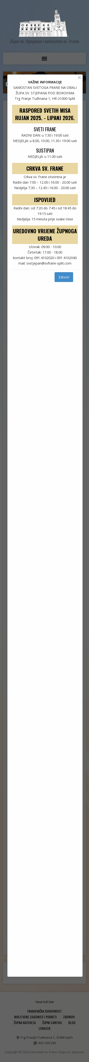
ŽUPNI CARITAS (52, 1022)
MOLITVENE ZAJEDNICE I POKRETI (35, 1016)
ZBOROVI (69, 1016)
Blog (71, 1022)
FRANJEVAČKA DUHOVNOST (44, 1011)
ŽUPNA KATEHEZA (25, 1022)
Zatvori (63, 277)
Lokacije (45, 1028)
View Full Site (44, 1002)
